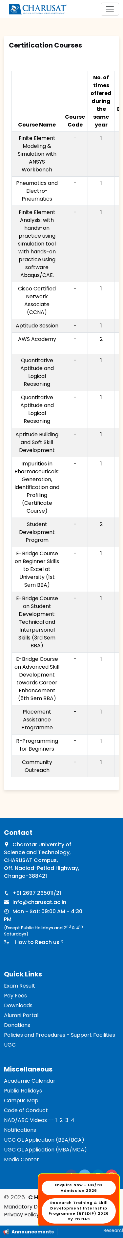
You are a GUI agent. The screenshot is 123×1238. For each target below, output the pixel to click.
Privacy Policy (21, 1214)
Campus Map (21, 1100)
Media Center (21, 1159)
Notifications (20, 1130)
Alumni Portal (21, 1015)
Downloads (18, 1005)
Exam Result (19, 986)
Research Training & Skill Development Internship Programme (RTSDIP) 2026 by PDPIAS (79, 1211)
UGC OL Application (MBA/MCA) (45, 1149)
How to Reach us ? (38, 942)
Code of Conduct (26, 1110)
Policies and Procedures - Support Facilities (59, 1035)
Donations (17, 1025)
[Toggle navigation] (110, 9)
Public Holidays (23, 1090)
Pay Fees (15, 995)
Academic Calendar (29, 1081)
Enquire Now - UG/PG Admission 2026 (79, 1187)
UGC (10, 1045)
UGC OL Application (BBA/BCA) (44, 1140)
